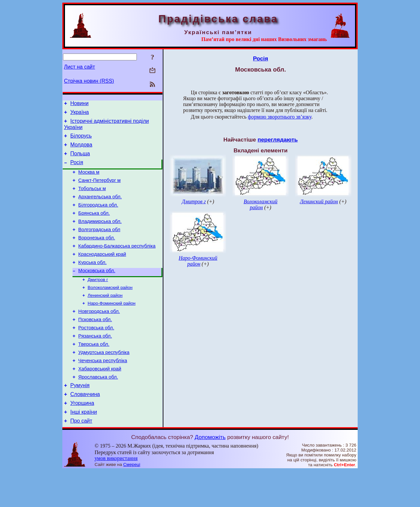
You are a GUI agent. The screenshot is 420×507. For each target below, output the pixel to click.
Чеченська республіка (102, 389)
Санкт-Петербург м (99, 189)
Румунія (80, 417)
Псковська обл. (95, 343)
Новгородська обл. (99, 334)
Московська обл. (97, 290)
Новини (79, 104)
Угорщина (82, 437)
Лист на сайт (79, 67)
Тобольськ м (92, 198)
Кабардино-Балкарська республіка (117, 262)
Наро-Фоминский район (112, 325)
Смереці (131, 500)
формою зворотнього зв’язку (279, 117)
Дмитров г (98, 300)
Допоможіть (210, 473)
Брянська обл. (94, 226)
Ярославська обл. (98, 408)
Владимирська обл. (100, 235)
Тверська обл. (94, 371)
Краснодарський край (102, 272)
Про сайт (81, 457)
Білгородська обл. (98, 216)
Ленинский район (105, 317)
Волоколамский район (110, 308)
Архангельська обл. (100, 207)
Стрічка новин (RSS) (89, 81)
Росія (76, 169)
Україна (79, 114)
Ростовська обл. (96, 353)
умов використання (115, 494)
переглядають (278, 139)
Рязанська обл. (95, 362)
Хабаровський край (99, 399)
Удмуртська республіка (104, 380)
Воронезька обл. (96, 253)
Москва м (88, 180)
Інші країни (83, 447)
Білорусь (81, 140)
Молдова (81, 149)
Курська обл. (92, 281)
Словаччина (85, 427)
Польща (80, 159)
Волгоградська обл (99, 244)
